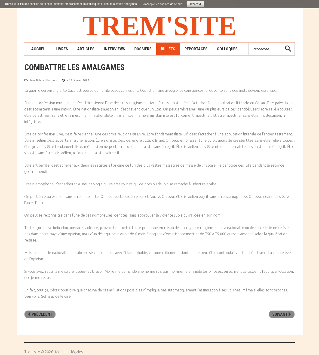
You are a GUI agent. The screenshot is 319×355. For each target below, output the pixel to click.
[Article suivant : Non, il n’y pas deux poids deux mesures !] (282, 314)
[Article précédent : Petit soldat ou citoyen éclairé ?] (40, 314)
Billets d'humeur (47, 80)
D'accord (195, 4)
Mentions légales (69, 352)
